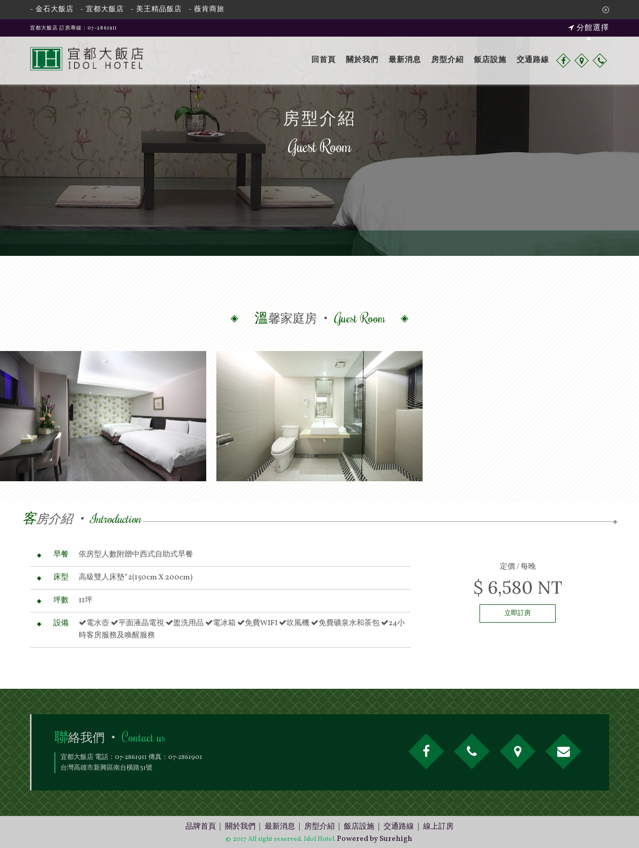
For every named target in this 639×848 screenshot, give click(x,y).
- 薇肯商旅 (206, 9)
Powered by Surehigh (374, 839)
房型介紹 (447, 60)
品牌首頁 (200, 827)
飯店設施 (490, 60)
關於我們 (362, 60)
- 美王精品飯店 (156, 9)
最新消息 (405, 60)
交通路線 (533, 60)
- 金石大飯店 (52, 9)
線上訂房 (438, 827)
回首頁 (323, 60)
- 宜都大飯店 (102, 9)
